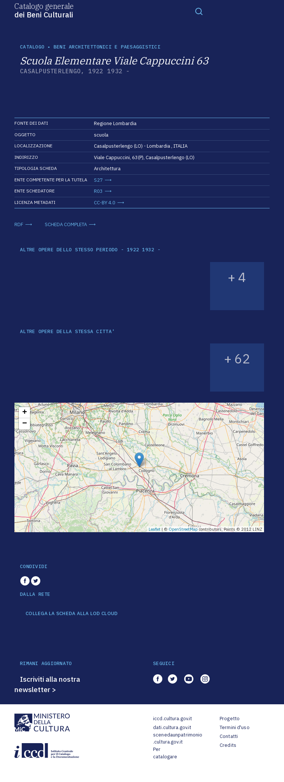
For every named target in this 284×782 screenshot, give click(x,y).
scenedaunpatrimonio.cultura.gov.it (177, 738)
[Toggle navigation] (199, 11)
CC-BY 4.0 (104, 202)
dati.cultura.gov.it (172, 727)
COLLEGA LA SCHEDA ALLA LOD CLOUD (72, 614)
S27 (98, 180)
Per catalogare (165, 753)
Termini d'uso (235, 727)
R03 (98, 191)
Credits (228, 745)
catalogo (32, 47)
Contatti (229, 736)
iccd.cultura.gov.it (172, 718)
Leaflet (154, 529)
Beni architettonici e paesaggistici (107, 47)
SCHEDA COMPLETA (66, 224)
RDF (18, 224)
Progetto (230, 718)
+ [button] (24, 412)
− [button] (24, 423)
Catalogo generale (44, 10)
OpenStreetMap (183, 529)
